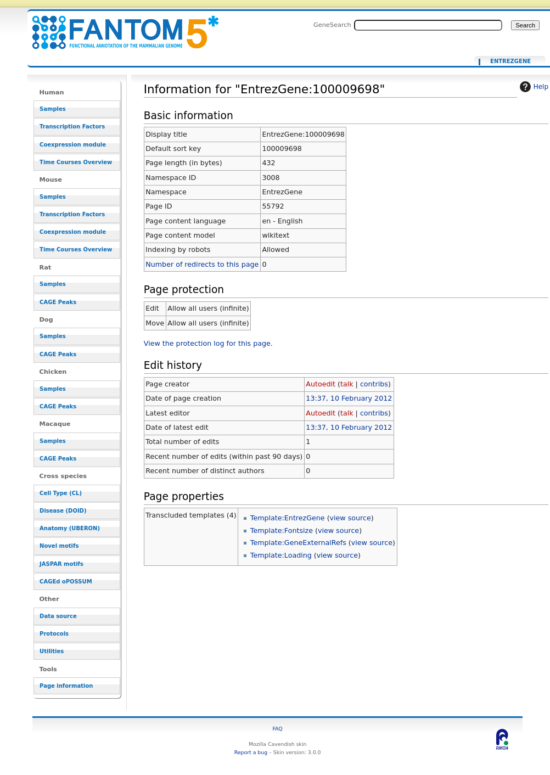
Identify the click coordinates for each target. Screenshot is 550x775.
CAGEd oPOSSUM (66, 582)
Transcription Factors (72, 126)
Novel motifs (59, 546)
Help (532, 86)
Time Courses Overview (76, 162)
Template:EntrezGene (287, 518)
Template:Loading (281, 555)
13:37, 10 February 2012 (349, 398)
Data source (58, 616)
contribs (374, 384)
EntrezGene (510, 61)
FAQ (278, 729)
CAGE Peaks (58, 302)
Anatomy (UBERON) (70, 528)
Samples (53, 109)
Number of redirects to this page (202, 264)
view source (350, 518)
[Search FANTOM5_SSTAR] (428, 25)
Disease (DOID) (63, 511)
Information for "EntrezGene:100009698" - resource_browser (118, 26)
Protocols (54, 634)
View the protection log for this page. (208, 343)
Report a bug (250, 752)
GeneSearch (332, 25)
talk (346, 384)
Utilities (52, 651)
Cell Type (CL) (61, 493)
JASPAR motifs (61, 564)
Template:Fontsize (281, 530)
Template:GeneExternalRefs (298, 542)
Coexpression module (73, 145)
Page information (66, 686)
